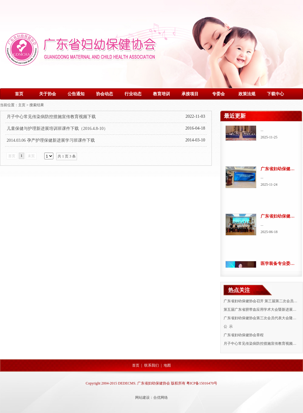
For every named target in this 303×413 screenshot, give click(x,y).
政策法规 (246, 94)
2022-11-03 (195, 116)
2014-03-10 (195, 140)
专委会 (218, 94)
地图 (167, 365)
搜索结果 (36, 105)
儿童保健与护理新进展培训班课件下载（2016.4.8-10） (57, 128)
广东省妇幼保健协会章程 (244, 335)
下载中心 (275, 94)
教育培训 (161, 94)
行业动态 (133, 94)
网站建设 (142, 397)
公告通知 (76, 94)
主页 (21, 105)
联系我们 (151, 365)
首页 (19, 94)
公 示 (228, 326)
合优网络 (160, 397)
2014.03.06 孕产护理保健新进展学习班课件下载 (51, 140)
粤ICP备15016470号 (202, 383)
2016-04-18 (195, 128)
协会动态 (104, 94)
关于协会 (47, 94)
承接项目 (189, 94)
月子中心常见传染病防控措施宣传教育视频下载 (51, 116)
